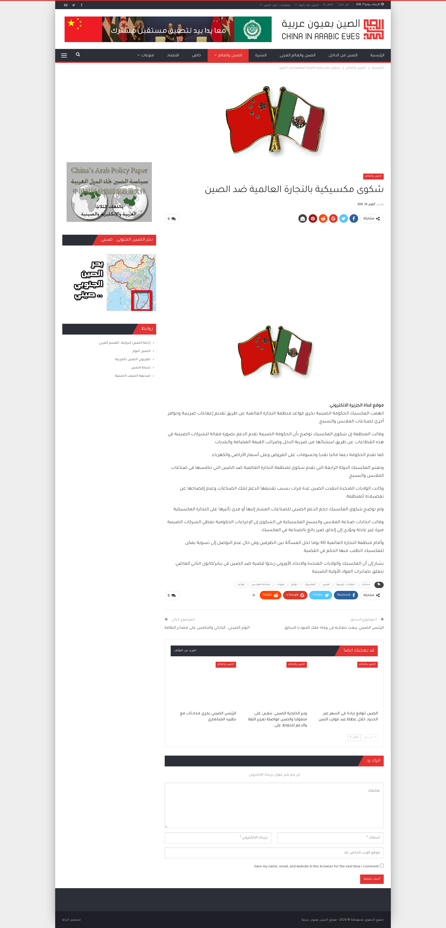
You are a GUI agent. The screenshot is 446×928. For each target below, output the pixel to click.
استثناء (366, 584)
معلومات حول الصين (276, 5)
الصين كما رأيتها (309, 5)
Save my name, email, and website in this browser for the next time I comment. (316, 866)
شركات (281, 584)
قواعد (241, 584)
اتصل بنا (328, 4)
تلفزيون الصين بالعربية (132, 360)
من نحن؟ (343, 4)
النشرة (261, 55)
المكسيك (310, 584)
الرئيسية (377, 55)
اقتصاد (173, 55)
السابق (370, 736)
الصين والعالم (230, 55)
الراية (65, 919)
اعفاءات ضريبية (345, 584)
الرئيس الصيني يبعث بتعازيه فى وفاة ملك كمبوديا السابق (334, 627)
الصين (326, 584)
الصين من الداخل (343, 55)
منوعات (147, 55)
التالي (354, 736)
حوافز (294, 584)
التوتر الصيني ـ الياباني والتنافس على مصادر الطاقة (207, 627)
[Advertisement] (274, 268)
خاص (196, 55)
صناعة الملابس (260, 584)
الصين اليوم (141, 351)
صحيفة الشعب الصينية (132, 376)
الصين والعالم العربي (297, 55)
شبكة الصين (140, 368)
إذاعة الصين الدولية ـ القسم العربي (124, 343)
